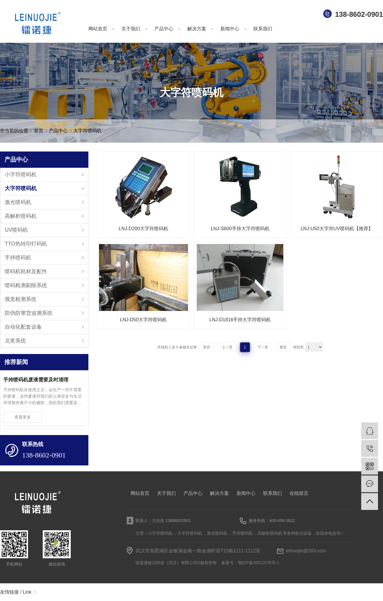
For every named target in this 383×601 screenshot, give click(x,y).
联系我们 (272, 493)
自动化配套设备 (23, 327)
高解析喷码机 (21, 216)
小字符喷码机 (21, 174)
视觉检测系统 (21, 299)
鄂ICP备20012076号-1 (258, 562)
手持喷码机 (18, 258)
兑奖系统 (15, 341)
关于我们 (166, 493)
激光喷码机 (18, 202)
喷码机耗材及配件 (26, 271)
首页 (38, 130)
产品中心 (59, 130)
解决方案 (219, 493)
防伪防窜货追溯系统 (28, 313)
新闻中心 (246, 493)
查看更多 (22, 417)
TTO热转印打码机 (26, 244)
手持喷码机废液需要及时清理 (35, 380)
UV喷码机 (16, 230)
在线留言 (299, 493)
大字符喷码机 (87, 130)
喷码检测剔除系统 (26, 285)
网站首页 (140, 493)
